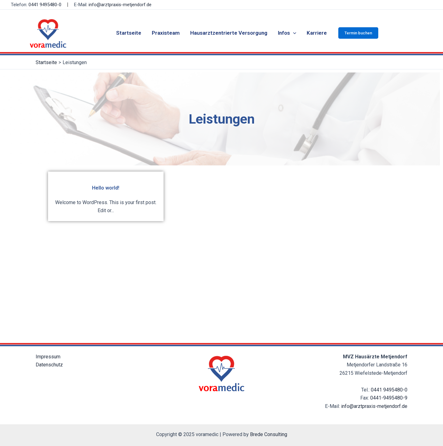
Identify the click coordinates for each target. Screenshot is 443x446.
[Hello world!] (106, 196)
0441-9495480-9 (388, 398)
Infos (287, 33)
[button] (358, 33)
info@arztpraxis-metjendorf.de (120, 4)
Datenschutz (49, 365)
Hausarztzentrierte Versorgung (228, 33)
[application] (293, 33)
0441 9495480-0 (45, 4)
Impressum (48, 357)
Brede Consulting (268, 434)
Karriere (317, 33)
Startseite (128, 33)
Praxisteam (166, 33)
